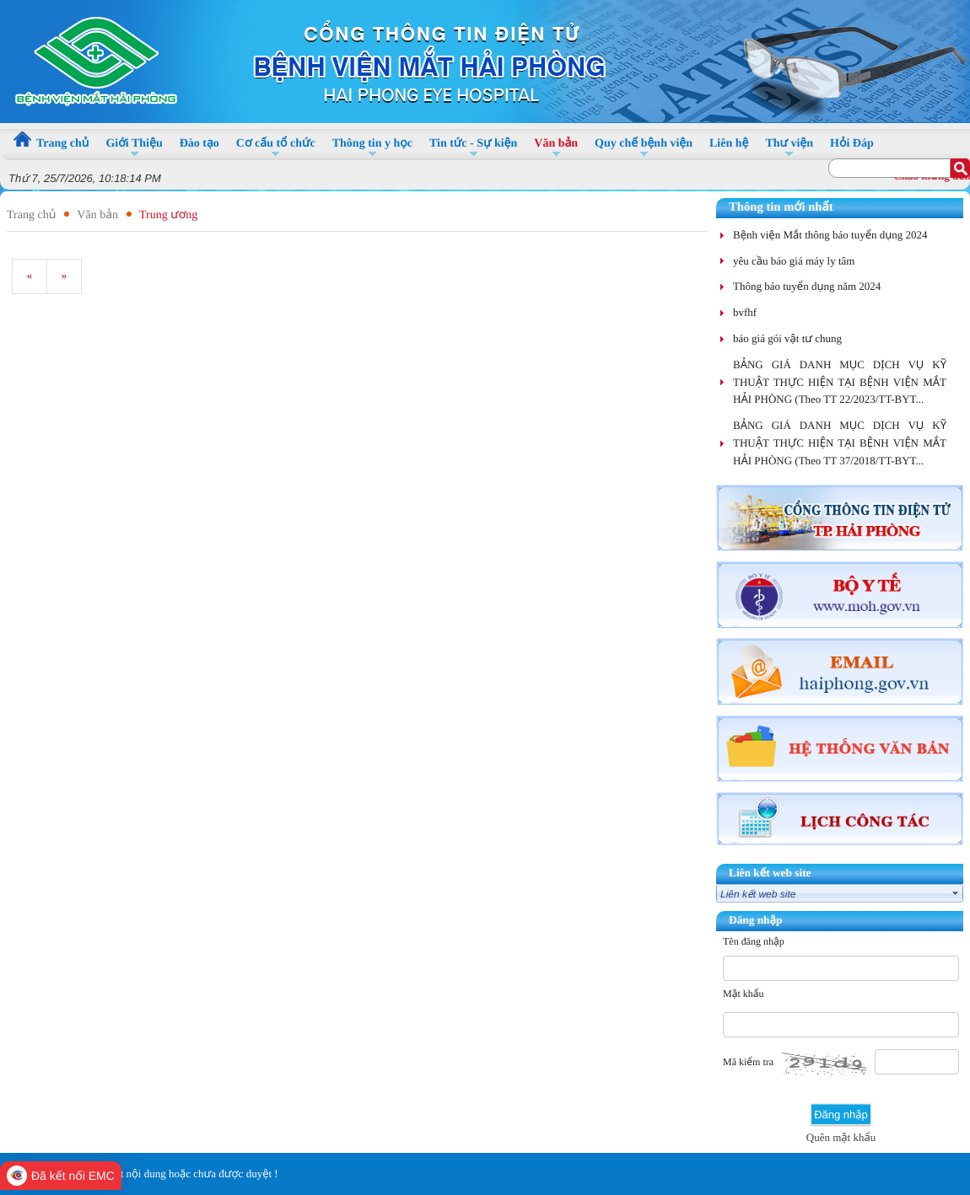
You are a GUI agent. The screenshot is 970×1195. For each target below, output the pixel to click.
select (955, 893)
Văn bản (97, 215)
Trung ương (168, 215)
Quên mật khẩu (841, 1137)
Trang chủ (31, 215)
